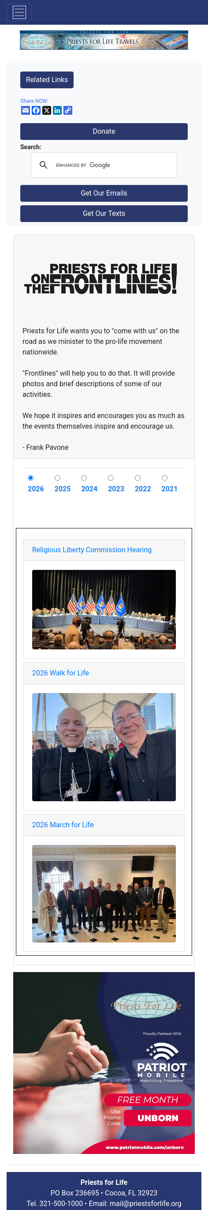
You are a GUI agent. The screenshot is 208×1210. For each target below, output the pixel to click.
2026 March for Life (62, 825)
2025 (63, 489)
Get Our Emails (104, 193)
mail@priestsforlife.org (146, 1203)
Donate (104, 131)
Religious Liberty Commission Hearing (92, 550)
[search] (102, 165)
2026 (36, 489)
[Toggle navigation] (19, 12)
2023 (116, 489)
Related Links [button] (47, 79)
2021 (170, 489)
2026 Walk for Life (60, 673)
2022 (143, 489)
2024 (89, 489)
